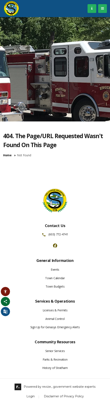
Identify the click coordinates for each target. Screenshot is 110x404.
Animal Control (54, 319)
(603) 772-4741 (58, 234)
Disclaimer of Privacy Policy (64, 396)
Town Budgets (55, 286)
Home (7, 155)
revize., (47, 387)
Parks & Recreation (55, 359)
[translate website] (5, 311)
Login (30, 396)
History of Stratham (55, 368)
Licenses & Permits (55, 310)
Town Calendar (55, 278)
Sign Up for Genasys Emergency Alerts (55, 327)
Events (55, 269)
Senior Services (55, 351)
